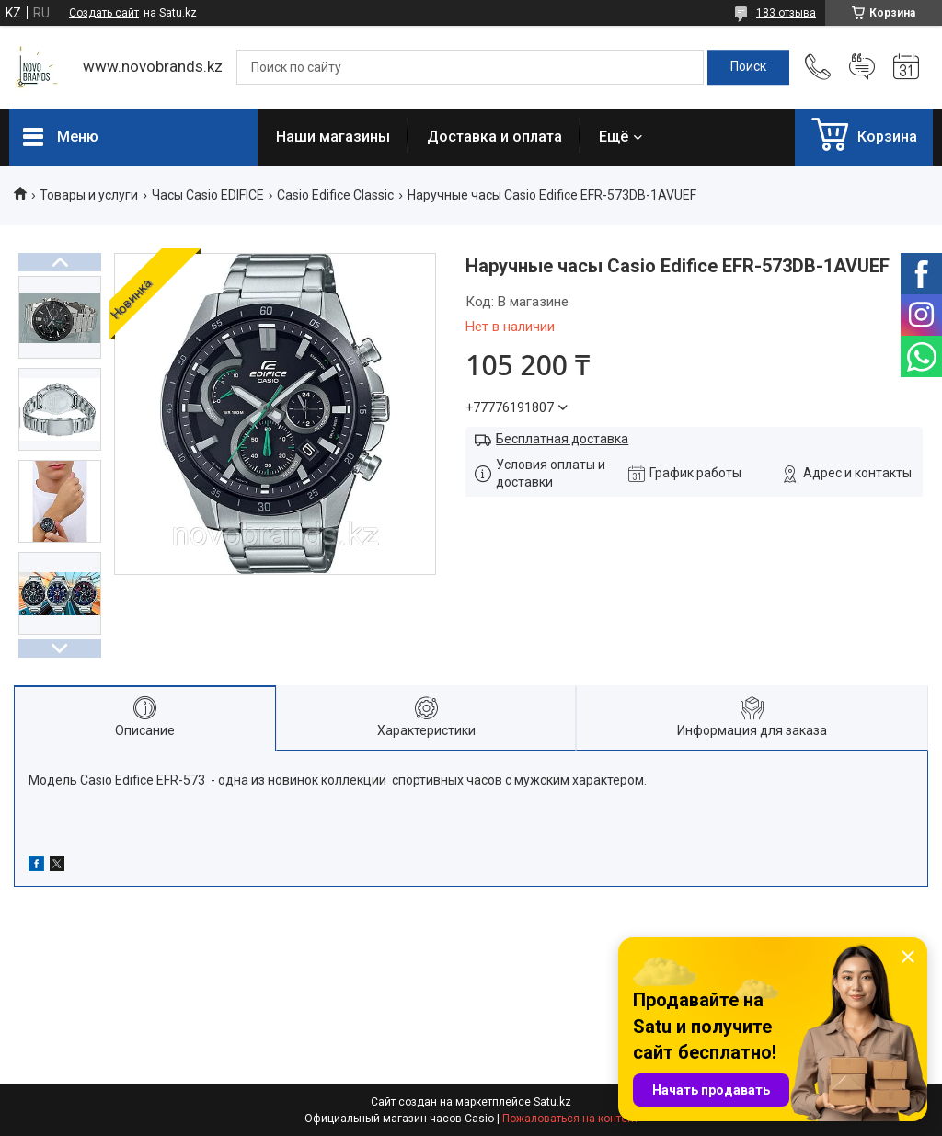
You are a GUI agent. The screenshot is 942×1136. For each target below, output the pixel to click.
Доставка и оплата (494, 136)
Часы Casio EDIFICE (208, 195)
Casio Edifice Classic (335, 195)
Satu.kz (552, 1102)
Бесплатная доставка (562, 438)
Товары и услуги (89, 195)
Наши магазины (333, 136)
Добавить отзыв (862, 67)
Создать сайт (104, 12)
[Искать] (748, 67)
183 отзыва (786, 12)
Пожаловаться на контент (570, 1118)
